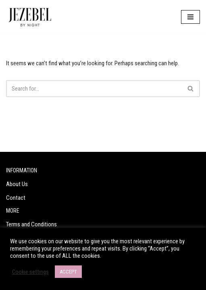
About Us (17, 184)
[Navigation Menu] (190, 17)
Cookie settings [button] (30, 272)
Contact (15, 197)
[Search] (94, 88)
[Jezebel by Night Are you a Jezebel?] (30, 17)
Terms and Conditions (31, 224)
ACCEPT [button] (68, 272)
